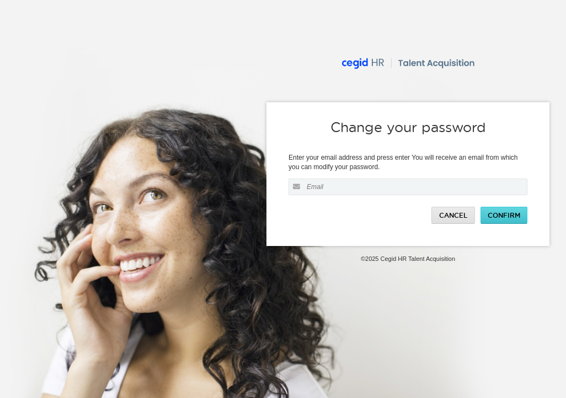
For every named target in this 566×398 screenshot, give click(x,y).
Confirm (504, 215)
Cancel (453, 215)
